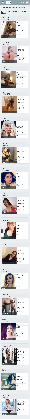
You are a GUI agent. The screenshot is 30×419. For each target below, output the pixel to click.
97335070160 (6, 347)
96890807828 (6, 145)
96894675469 (6, 246)
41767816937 (6, 296)
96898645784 (5, 19)
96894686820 (5, 120)
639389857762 (6, 221)
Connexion (23, 2)
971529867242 (6, 271)
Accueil (3, 7)
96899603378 (6, 95)
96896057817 (5, 321)
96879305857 (6, 195)
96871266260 (6, 44)
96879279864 (6, 397)
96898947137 (5, 372)
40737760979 (5, 170)
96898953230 (5, 69)
